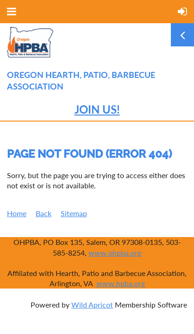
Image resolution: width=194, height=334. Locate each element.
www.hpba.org (120, 283)
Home (16, 213)
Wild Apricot (92, 304)
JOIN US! (97, 109)
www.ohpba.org (114, 252)
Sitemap (74, 213)
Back (43, 213)
